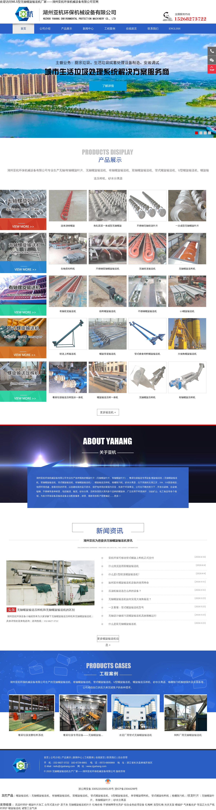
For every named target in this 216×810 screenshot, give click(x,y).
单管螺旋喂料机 (139, 795)
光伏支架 (169, 804)
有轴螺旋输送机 (61, 795)
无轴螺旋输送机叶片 (80, 804)
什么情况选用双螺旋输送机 (124, 566)
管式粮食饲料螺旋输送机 (147, 354)
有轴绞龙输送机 (68, 311)
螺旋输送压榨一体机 (107, 397)
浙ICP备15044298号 (126, 788)
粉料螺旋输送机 (107, 311)
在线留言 (131, 28)
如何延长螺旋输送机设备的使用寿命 (129, 582)
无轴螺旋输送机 (40, 795)
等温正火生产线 (206, 804)
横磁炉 (179, 804)
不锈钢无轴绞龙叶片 (147, 225)
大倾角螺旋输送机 (187, 354)
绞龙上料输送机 (68, 354)
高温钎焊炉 (21, 804)
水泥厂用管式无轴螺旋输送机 (136, 735)
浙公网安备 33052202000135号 (96, 788)
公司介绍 (45, 28)
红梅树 (149, 804)
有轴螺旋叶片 (103, 799)
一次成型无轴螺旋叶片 (187, 225)
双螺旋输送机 (80, 795)
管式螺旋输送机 (99, 795)
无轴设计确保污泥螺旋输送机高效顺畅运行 (132, 615)
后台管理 (122, 757)
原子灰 (64, 804)
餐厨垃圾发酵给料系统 (31, 735)
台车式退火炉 (52, 804)
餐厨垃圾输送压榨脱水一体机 (68, 397)
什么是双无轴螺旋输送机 (122, 624)
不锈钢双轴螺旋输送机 (107, 268)
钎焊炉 (4, 808)
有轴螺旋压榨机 (187, 397)
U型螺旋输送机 (119, 795)
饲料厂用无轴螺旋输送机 (189, 735)
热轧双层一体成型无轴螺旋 (108, 225)
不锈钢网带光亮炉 (113, 804)
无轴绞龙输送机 (147, 268)
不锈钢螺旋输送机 (147, 311)
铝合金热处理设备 (134, 804)
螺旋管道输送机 (107, 354)
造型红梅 (159, 804)
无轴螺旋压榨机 (147, 397)
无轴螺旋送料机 (187, 268)
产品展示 (66, 28)
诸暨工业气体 (29, 808)
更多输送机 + (108, 412)
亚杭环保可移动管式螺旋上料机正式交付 (131, 558)
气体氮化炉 (190, 804)
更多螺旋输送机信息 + (108, 639)
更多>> (117, 496)
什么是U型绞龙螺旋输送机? (124, 574)
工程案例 (109, 28)
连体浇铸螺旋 (68, 225)
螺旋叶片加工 (36, 804)
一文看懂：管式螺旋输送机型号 (126, 607)
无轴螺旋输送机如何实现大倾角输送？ (130, 599)
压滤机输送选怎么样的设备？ (125, 591)
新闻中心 (88, 28)
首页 (23, 28)
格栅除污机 (178, 795)
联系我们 (153, 28)
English (174, 28)
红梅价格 (97, 804)
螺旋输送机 (22, 795)
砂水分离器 (119, 799)
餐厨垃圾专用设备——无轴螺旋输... (84, 735)
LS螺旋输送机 (187, 311)
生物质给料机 (68, 268)
